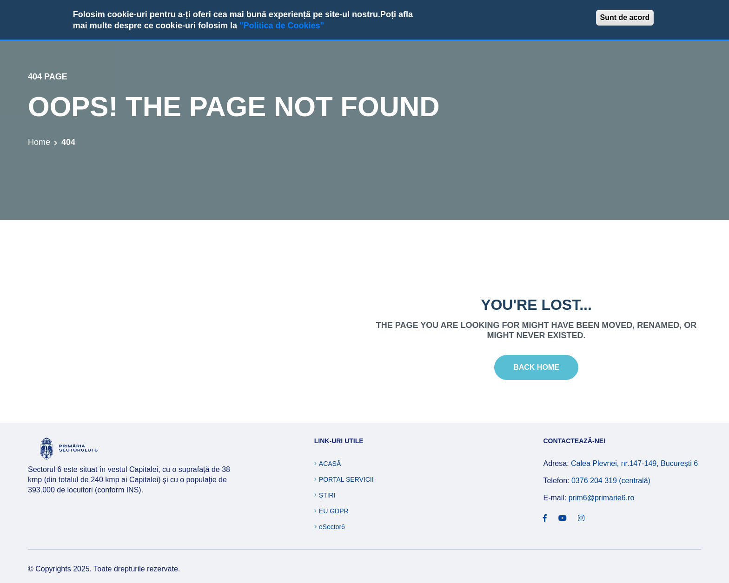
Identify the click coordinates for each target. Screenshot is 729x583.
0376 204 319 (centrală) (610, 481)
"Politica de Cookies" (281, 25)
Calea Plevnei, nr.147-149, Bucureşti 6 (634, 463)
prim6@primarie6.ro (602, 498)
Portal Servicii (346, 479)
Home (39, 142)
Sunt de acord (625, 17)
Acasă (330, 463)
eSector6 (332, 527)
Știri (327, 495)
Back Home (536, 367)
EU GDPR (334, 511)
